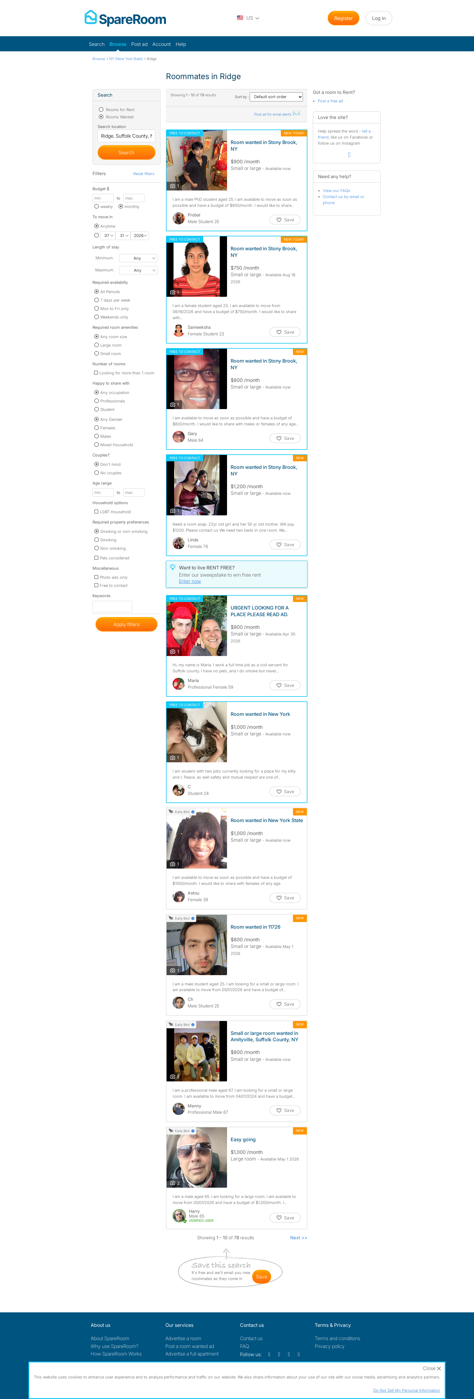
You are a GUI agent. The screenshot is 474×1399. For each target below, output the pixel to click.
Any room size (113, 336)
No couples (111, 472)
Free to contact (114, 585)
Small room (110, 353)
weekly (106, 206)
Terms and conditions (337, 1338)
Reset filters (143, 173)
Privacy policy (330, 1346)
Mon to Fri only (114, 308)
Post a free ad (330, 100)
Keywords (102, 597)
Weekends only (114, 317)
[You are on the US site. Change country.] (248, 18)
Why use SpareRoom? (114, 1346)
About (110, 1338)
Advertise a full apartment (192, 1354)
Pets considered (114, 557)
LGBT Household (115, 511)
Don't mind (110, 464)
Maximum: (104, 269)
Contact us (251, 1338)
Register (343, 18)
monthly (132, 206)
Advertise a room (183, 1338)
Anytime (107, 226)
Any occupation (114, 392)
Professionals (112, 401)
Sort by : (269, 96)
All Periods (110, 291)
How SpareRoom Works (116, 1354)
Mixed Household (116, 444)
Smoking (108, 539)
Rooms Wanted (119, 116)
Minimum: (104, 257)
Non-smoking (113, 548)
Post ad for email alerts (277, 114)
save (261, 1277)
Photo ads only (114, 577)
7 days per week (115, 300)
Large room (111, 345)
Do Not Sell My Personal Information (406, 1390)
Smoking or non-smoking (124, 531)
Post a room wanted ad (189, 1346)
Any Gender (111, 419)
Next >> (298, 1238)
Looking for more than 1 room (126, 372)
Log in (379, 18)
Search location (112, 126)
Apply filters (126, 624)
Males (105, 436)
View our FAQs (336, 190)
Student (107, 409)
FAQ (244, 1346)
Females (107, 427)
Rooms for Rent (120, 109)
